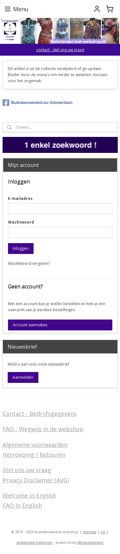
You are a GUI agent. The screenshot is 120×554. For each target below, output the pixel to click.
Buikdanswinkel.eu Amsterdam (38, 103)
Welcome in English (29, 495)
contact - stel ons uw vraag (60, 49)
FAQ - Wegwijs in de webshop (43, 429)
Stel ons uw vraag (27, 470)
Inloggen (20, 248)
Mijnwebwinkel (90, 542)
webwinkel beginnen (34, 542)
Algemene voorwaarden (35, 444)
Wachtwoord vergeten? (29, 263)
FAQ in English (22, 505)
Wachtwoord (21, 222)
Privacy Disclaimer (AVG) (36, 480)
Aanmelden (22, 377)
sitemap (89, 531)
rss (102, 531)
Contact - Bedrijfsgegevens (40, 413)
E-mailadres (20, 198)
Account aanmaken (30, 325)
